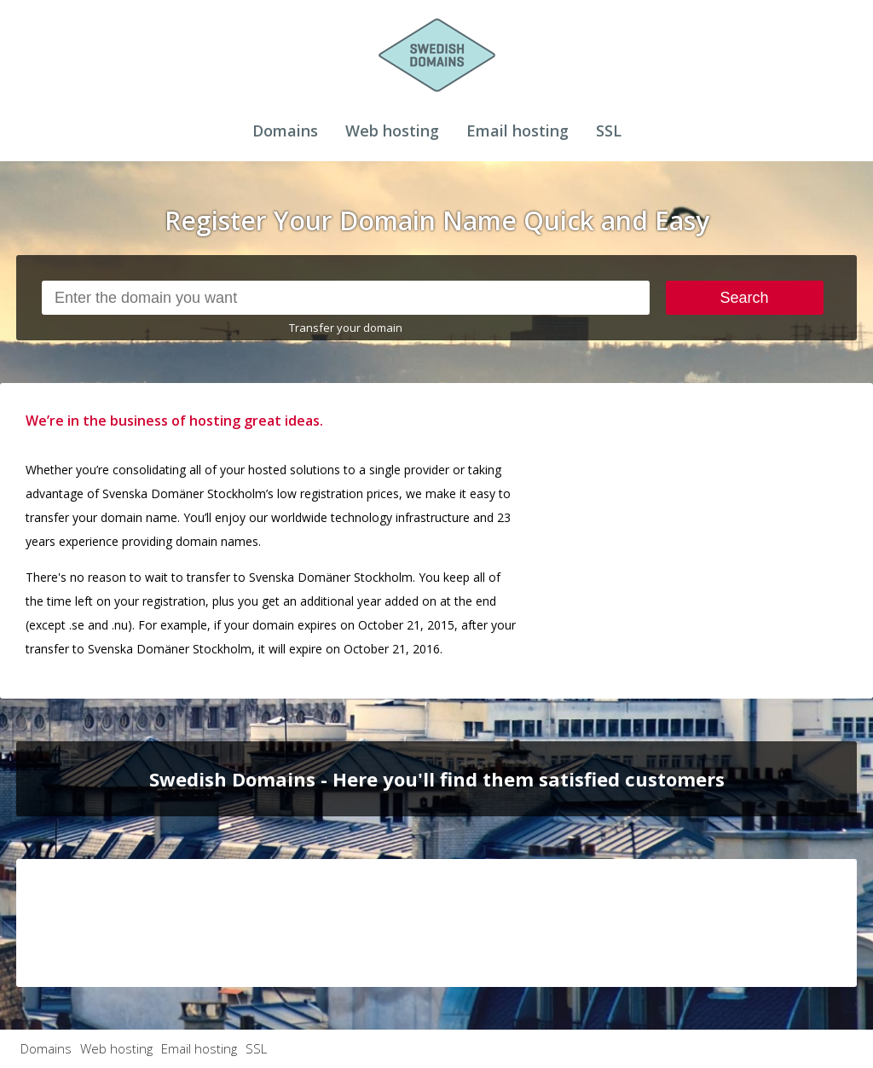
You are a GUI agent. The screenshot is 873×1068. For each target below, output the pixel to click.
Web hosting (392, 130)
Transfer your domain (345, 327)
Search (744, 297)
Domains (285, 130)
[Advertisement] (738, 515)
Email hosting (517, 130)
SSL (609, 130)
